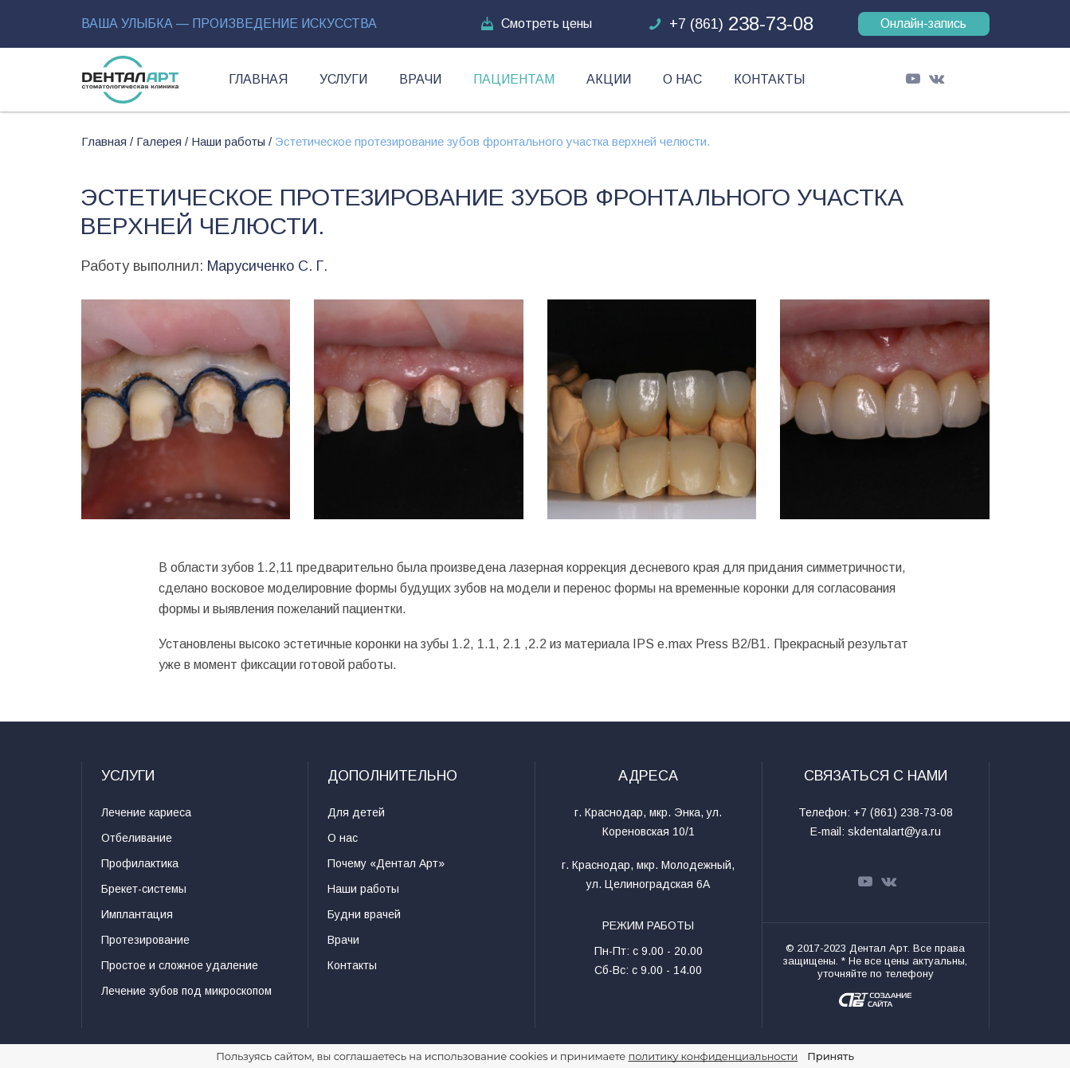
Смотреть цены (534, 24)
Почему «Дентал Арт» (386, 863)
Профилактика (139, 863)
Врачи (420, 79)
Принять (830, 1056)
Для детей (356, 812)
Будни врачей (364, 914)
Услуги (343, 79)
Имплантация (137, 914)
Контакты (769, 79)
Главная (258, 79)
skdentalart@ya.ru (894, 831)
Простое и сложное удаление (179, 965)
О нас (682, 79)
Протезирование (145, 939)
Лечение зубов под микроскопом (186, 990)
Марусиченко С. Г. (267, 266)
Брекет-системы (143, 888)
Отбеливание (136, 837)
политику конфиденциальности (713, 1056)
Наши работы (363, 888)
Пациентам (514, 79)
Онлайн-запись (923, 23)
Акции (608, 79)
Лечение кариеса (146, 812)
